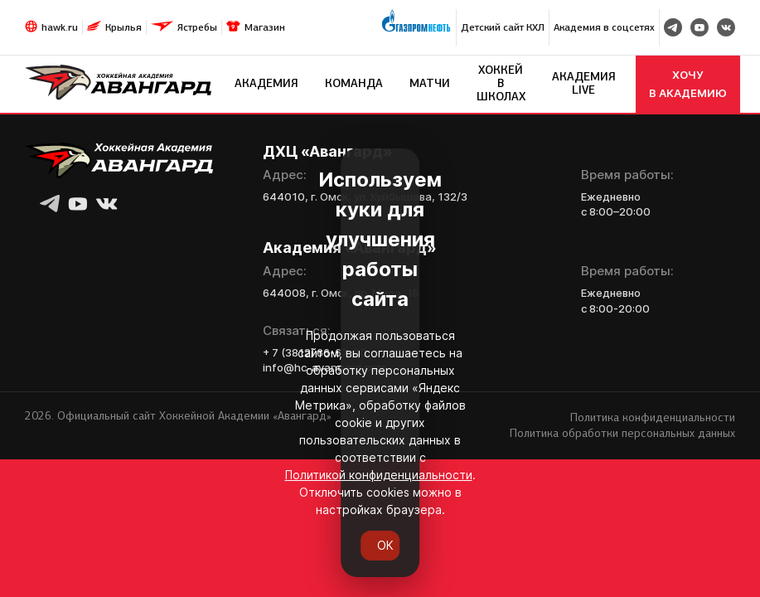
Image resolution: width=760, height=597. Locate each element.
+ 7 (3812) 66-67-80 (315, 352)
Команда (354, 83)
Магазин (264, 27)
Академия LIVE (584, 83)
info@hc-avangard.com (324, 367)
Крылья (123, 27)
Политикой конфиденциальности (228, 508)
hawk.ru (59, 27)
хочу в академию (688, 84)
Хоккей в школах (501, 83)
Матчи (429, 83)
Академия (266, 83)
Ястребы (197, 27)
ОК (380, 544)
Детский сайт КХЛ (503, 27)
